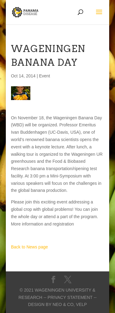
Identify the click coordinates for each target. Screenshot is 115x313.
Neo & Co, (63, 304)
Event (44, 75)
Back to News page (29, 246)
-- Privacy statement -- (70, 297)
